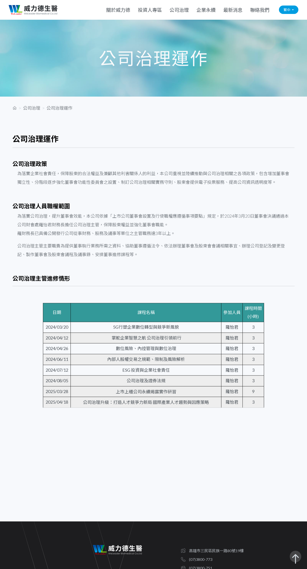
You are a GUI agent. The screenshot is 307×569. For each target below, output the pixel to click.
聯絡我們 (259, 9)
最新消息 (232, 9)
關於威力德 (118, 9)
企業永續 (206, 9)
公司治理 (179, 9)
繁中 (287, 9)
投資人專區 (150, 9)
